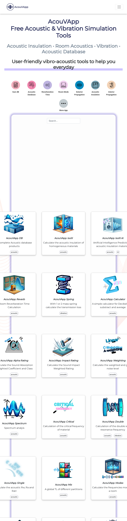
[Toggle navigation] (119, 7)
